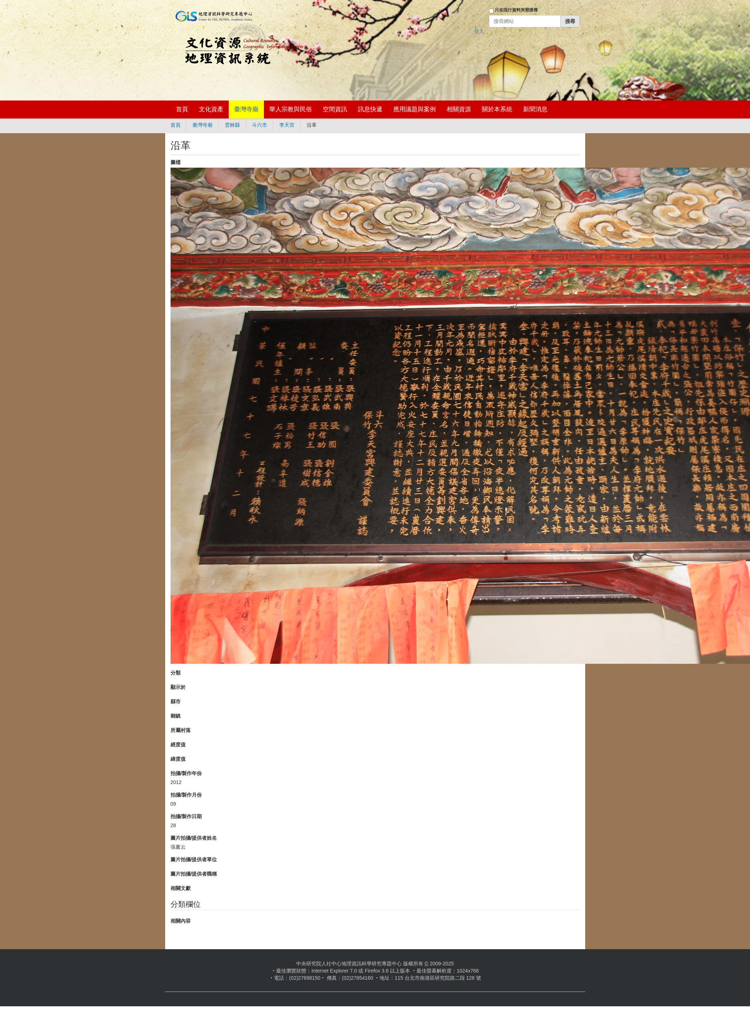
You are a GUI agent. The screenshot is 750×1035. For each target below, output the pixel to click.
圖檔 (176, 162)
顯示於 (178, 687)
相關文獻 (181, 888)
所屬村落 (181, 730)
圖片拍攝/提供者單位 (194, 859)
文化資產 (211, 109)
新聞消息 (535, 109)
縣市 (176, 701)
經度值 (178, 744)
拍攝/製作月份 (186, 795)
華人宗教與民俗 (290, 109)
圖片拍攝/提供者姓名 (194, 838)
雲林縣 (232, 125)
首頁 (182, 109)
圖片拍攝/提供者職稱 (194, 874)
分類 (176, 673)
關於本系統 (497, 109)
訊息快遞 (370, 109)
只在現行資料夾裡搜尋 (516, 10)
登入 (479, 31)
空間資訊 (335, 109)
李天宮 (286, 125)
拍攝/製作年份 (186, 773)
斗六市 (259, 125)
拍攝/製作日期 (186, 816)
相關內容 (181, 921)
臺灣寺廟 (246, 109)
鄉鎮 (176, 716)
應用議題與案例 (414, 109)
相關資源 (459, 109)
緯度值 (178, 759)
